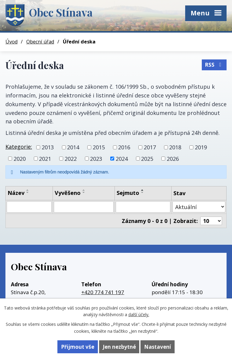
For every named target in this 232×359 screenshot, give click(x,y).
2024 (122, 158)
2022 (71, 158)
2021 (45, 158)
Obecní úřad (40, 41)
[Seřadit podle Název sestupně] (27, 192)
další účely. (138, 314)
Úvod (11, 41)
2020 (20, 158)
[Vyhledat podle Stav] (198, 206)
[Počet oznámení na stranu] (211, 221)
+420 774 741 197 (102, 292)
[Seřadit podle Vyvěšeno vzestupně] (84, 190)
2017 (150, 147)
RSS (214, 64)
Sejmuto (128, 192)
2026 (173, 158)
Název (16, 192)
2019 (201, 147)
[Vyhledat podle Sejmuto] (143, 207)
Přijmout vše (77, 346)
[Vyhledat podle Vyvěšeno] (84, 207)
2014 (73, 147)
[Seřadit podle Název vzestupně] (27, 190)
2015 (99, 147)
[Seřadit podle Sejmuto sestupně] (142, 192)
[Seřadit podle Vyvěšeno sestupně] (84, 192)
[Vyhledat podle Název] (29, 207)
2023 (96, 158)
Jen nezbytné (119, 346)
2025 (147, 158)
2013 (48, 147)
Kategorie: (18, 146)
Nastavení (157, 346)
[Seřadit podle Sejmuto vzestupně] (142, 190)
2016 (124, 147)
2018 (175, 147)
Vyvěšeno (68, 192)
